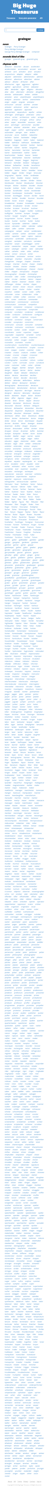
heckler (16, 618)
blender (24, 180)
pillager (8, 960)
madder (8, 785)
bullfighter (9, 213)
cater (31, 249)
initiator (17, 669)
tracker (37, 1347)
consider (8, 322)
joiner (29, 699)
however (39, 641)
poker (14, 972)
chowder (22, 274)
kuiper (39, 719)
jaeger (7, 694)
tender (15, 1319)
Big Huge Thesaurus (24, 8)
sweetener (9, 1296)
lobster (21, 767)
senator (8, 1139)
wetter (29, 1440)
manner (37, 793)
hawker (38, 610)
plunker (24, 970)
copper (36, 332)
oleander (37, 899)
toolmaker (9, 1344)
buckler (8, 211)
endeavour (38, 451)
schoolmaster (18, 1112)
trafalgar (22, 1349)
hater (7, 610)
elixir (21, 443)
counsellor (9, 342)
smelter (33, 1187)
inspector (16, 674)
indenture (8, 661)
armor (7, 120)
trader (14, 1349)
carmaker (37, 241)
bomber (8, 190)
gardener (25, 542)
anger (7, 102)
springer (8, 1225)
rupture (24, 1089)
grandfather (9, 578)
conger (7, 317)
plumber (40, 967)
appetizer (8, 109)
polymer (8, 977)
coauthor (8, 292)
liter (6, 765)
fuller (32, 535)
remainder (26, 1056)
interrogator (34, 684)
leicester (8, 752)
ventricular (27, 1402)
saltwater (23, 1094)
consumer (29, 325)
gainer (7, 540)
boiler (23, 188)
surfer (7, 1291)
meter (19, 818)
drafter (17, 426)
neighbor (8, 874)
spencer (8, 1215)
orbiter (38, 904)
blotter (16, 185)
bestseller (8, 170)
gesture (28, 552)
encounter (37, 449)
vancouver (9, 1397)
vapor (17, 1397)
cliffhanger (9, 284)
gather (18, 547)
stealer (7, 1241)
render (25, 1058)
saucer (38, 1099)
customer (15, 365)
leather (22, 745)
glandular (8, 560)
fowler (22, 527)
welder (26, 1438)
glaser (16, 560)
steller (33, 1243)
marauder (8, 798)
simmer (28, 1167)
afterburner (9, 84)
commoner (35, 302)
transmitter (19, 1359)
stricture (8, 1268)
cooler (24, 330)
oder (26, 894)
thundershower (28, 1332)
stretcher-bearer (29, 1266)
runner (15, 1089)
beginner (34, 160)
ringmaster (9, 1074)
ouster (29, 909)
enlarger (27, 456)
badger (34, 137)
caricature (28, 241)
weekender (28, 1435)
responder (39, 1063)
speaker (8, 1208)
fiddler (31, 499)
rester (7, 1066)
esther (7, 466)
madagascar (39, 783)
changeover (9, 261)
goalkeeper (31, 565)
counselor (19, 342)
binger (29, 173)
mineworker (29, 828)
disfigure (35, 406)
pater (7, 939)
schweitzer (18, 1114)
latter (14, 734)
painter (31, 924)
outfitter (17, 912)
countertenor (22, 347)
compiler (8, 307)
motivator (8, 853)
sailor (28, 1091)
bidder (7, 173)
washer (27, 1428)
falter (36, 487)
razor (20, 1038)
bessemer (34, 168)
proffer (27, 1003)
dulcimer (40, 431)
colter (7, 299)
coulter (31, 340)
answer (35, 104)
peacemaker (22, 942)
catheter (15, 251)
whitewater (18, 1448)
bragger (29, 201)
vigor (38, 1408)
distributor (9, 416)
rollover (8, 1081)
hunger (8, 648)
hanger (7, 603)
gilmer (22, 555)
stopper (36, 1258)
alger (23, 89)
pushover (8, 1020)
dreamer (33, 426)
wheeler (28, 1443)
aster (39, 122)
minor (28, 831)
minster (36, 831)
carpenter (8, 244)
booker (7, 193)
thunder (16, 1332)
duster (39, 433)
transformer (9, 1357)
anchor (25, 99)
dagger (15, 368)
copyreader (9, 335)
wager (13, 1418)
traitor (32, 1352)
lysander (8, 783)
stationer (32, 1238)
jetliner (28, 697)
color (39, 297)
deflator (37, 380)
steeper (19, 1243)
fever (13, 499)
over (6, 917)
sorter (25, 1203)
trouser (35, 1372)
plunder (8, 970)
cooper (32, 330)
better (17, 170)
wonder (8, 1458)
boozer (27, 196)
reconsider (19, 1046)
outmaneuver (28, 912)
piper (35, 960)
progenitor (36, 1003)
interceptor (31, 679)
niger (18, 879)
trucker (7, 1375)
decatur (15, 375)
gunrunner (36, 590)
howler (16, 643)
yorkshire (31, 1468)
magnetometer (19, 785)
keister (22, 707)
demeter (33, 383)
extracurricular (22, 481)
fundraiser (9, 537)
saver (15, 1101)
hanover (33, 603)
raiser (16, 1031)
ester (37, 464)
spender (16, 1215)
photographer (29, 955)
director (36, 400)
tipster (14, 1339)
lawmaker (19, 740)
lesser (27, 755)
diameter (15, 395)
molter (7, 846)
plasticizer (24, 965)
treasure (8, 1365)
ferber (14, 497)
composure (39, 307)
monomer (17, 848)
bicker (40, 170)
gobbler (41, 565)
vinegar (25, 1410)
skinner (8, 1175)
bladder (20, 178)
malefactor (9, 790)
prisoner (26, 998)
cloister (16, 287)
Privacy (25, 1481)
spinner (23, 1218)
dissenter (40, 411)
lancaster (40, 724)
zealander (27, 1471)
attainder (26, 127)
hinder (41, 623)
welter (33, 1438)
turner (29, 1377)
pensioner (35, 945)
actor (30, 72)
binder (21, 173)
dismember (29, 408)
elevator (8, 443)
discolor (36, 403)
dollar (7, 421)
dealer (16, 373)
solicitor (15, 1200)
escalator (14, 464)
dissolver (17, 413)
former (41, 524)
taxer (7, 1311)
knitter (17, 717)
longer (7, 772)
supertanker (38, 1286)
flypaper (32, 517)
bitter (13, 178)
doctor (33, 418)
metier (26, 818)
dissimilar (8, 413)
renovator (34, 1058)
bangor (15, 145)
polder (39, 972)
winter (14, 1456)
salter (15, 1094)
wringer (8, 1466)
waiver (14, 1420)
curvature (40, 363)
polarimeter (30, 972)
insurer (24, 676)
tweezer (14, 1380)
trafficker (32, 1349)
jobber (7, 699)
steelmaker (36, 1241)
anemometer (35, 99)
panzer (7, 929)
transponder (31, 1359)
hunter (23, 648)
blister (39, 180)
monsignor (27, 848)
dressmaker (17, 428)
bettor (24, 170)
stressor (8, 1266)
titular (27, 1339)
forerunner (39, 522)
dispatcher (9, 411)
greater (41, 583)
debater (24, 373)
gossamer (35, 570)
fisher (14, 509)
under (38, 1382)
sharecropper (17, 1144)
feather (30, 492)
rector (27, 1048)
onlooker (23, 901)
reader (35, 1038)
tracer (29, 1347)
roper (38, 1081)
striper (16, 1271)
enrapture (9, 459)
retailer (34, 1066)
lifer (33, 757)
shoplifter (8, 1160)
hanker (25, 603)
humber (8, 646)
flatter (35, 512)
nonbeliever (31, 881)
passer (7, 937)
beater (35, 155)
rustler (39, 1089)
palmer (39, 924)
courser (41, 347)
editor (36, 438)
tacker (34, 1301)
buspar (35, 218)
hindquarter (9, 626)
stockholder (29, 1256)
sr (41, 1228)
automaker (9, 132)
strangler (17, 1263)
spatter (36, 1205)
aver (26, 132)
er (35, 461)
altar (6, 92)
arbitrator (30, 115)
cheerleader (9, 269)
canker (23, 233)
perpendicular (18, 950)
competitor (32, 304)
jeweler (36, 697)
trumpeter (17, 1375)
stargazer (8, 1238)
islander (17, 691)
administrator (29, 77)
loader (7, 767)
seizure (15, 1134)
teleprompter (37, 1314)
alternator (20, 92)
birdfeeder (35, 175)
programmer (10, 1005)
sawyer (35, 1101)
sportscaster (10, 1223)
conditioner (39, 312)
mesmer (29, 815)
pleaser (8, 967)
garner (16, 545)
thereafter (17, 1327)
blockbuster (9, 183)
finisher (15, 507)
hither (18, 626)
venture (36, 1402)
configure (38, 314)
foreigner (29, 522)
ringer (31, 1071)
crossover (33, 355)
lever (7, 757)
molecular (16, 843)
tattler (37, 1309)
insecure (36, 671)
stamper (36, 1233)
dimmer (8, 400)
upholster (22, 1392)
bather (27, 153)
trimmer (8, 1370)
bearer (28, 155)
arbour (7, 117)
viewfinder (29, 1408)
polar (21, 972)
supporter (27, 1289)
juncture (31, 702)
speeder (20, 1213)
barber (24, 147)
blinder (31, 180)
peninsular (25, 945)
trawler (36, 1362)
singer (16, 1170)
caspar (25, 246)
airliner (26, 87)
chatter (40, 264)
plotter (32, 967)
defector (8, 380)
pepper (7, 947)
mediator (34, 808)
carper (17, 244)
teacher (21, 1311)
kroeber (24, 719)
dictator (38, 395)
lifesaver (40, 757)
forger (33, 524)
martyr (17, 800)
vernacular (19, 1405)
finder (31, 504)
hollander (17, 628)
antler (26, 107)
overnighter (38, 917)
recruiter (8, 1048)
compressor (9, 309)
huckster (24, 643)
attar (34, 127)
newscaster (26, 876)
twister (29, 1380)
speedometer (31, 1213)
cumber (40, 360)
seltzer (29, 1134)
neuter (39, 874)
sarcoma (23, 1099)
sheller (31, 1149)
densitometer (22, 388)
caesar (7, 226)
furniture (18, 537)
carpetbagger (27, 244)
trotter (32, 1370)
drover (16, 431)
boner (26, 190)
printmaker (16, 998)
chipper (15, 271)
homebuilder (10, 631)
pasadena (26, 934)
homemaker (21, 631)
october (19, 894)
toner (42, 1342)
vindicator (16, 1410)
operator (40, 901)
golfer (35, 567)
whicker (37, 1443)
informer (34, 664)
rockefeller (18, 1079)
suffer (38, 1279)
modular (27, 841)
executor (19, 474)
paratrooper (35, 929)
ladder (37, 722)
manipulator (27, 793)
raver (14, 1038)
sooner (18, 1203)
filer (27, 502)
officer (33, 896)
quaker (32, 1020)
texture (24, 1324)
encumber (9, 451)
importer (8, 656)
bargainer (33, 147)
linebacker (29, 760)
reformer (15, 1051)
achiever (8, 72)
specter (37, 1208)
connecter (9, 320)
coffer (38, 292)
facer (17, 484)
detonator (26, 393)
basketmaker (17, 153)
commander (33, 299)
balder (7, 142)
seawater (33, 1129)
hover (31, 641)
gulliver (8, 590)
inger (20, 666)
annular (18, 104)
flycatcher (23, 517)
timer (14, 1337)
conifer (15, 317)
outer (36, 909)
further (27, 537)
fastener (31, 489)
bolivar (30, 188)
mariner (26, 798)
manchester (29, 790)
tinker (35, 1337)
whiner (16, 1446)
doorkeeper (29, 421)
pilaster (40, 957)
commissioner (23, 302)
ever (17, 469)
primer (36, 995)
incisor (18, 659)
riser (31, 1074)
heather (8, 618)
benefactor (35, 165)
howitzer (8, 643)
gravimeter (23, 583)
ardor (33, 117)
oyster (7, 922)
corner (7, 337)
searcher (24, 1129)
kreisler (16, 719)
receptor (26, 1043)
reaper (22, 1041)
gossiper (8, 573)
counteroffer (10, 347)
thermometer (28, 1327)
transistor (33, 1357)
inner (39, 669)
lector (7, 747)
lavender (25, 737)
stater (24, 1238)
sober (7, 1198)
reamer (15, 1041)
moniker (36, 846)
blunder (32, 185)
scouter (36, 1117)
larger (7, 732)
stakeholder (9, 1233)
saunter (8, 1101)
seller (22, 1134)
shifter (7, 1152)
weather (22, 1433)
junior (39, 702)
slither (7, 1185)
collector (8, 297)
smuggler (35, 1190)
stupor (24, 1273)
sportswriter (22, 1223)
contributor (29, 327)
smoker (41, 1187)
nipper (38, 879)
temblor (20, 1316)
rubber (14, 1086)
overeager (14, 917)
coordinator (9, 332)
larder (28, 729)
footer (14, 519)
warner (19, 1428)
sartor (31, 1099)
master (17, 803)
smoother (17, 1190)
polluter (28, 975)
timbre (7, 1337)
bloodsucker (29, 183)
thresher (33, 1329)
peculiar (32, 942)
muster (16, 866)
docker (14, 418)
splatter (40, 1218)
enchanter (17, 449)
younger (40, 1468)
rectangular (18, 1048)
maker (31, 788)
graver (14, 583)
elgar (15, 443)
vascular (25, 1397)
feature (38, 492)
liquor (23, 762)
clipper (34, 284)
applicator (18, 109)
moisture (36, 841)
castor (7, 249)
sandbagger (18, 1096)
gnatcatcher (20, 565)
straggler (37, 1261)
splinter (17, 1220)
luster (14, 780)
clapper (38, 279)
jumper (23, 702)
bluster (40, 185)
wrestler (34, 1463)
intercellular (19, 679)
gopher (26, 570)
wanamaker (24, 1423)
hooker (7, 636)
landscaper (19, 729)
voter (34, 1413)
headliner (37, 613)
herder (31, 621)
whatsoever (18, 1443)
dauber (37, 370)
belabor (26, 163)
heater (33, 616)
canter (40, 233)
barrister (26, 150)
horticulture (17, 638)
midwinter (20, 823)
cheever (32, 269)
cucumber (24, 360)
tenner (23, 1319)
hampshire (26, 598)
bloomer (39, 183)
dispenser (19, 411)
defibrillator (27, 380)
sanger (7, 1099)
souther (8, 1205)
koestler (25, 717)
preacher (8, 990)
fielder (7, 502)
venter (35, 1400)
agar (18, 84)
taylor (13, 1311)
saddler (21, 1091)
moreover (8, 851)
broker (35, 206)
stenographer (19, 1246)
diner (15, 400)
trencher (32, 1365)
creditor (33, 352)
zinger (15, 1473)
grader (7, 575)
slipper (34, 1182)
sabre (13, 1091)
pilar (33, 957)
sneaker (25, 1192)
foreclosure (33, 519)
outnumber (9, 914)
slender (41, 1180)
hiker (26, 623)
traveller (27, 1362)
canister (15, 233)
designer (8, 393)
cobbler (17, 292)
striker (36, 1268)
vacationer (27, 1395)
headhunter (27, 613)
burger (15, 216)
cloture (7, 289)
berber (7, 168)
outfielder (8, 912)
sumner (8, 1284)
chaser (32, 264)
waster (34, 1428)
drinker (34, 428)
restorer (15, 1066)
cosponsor (33, 337)
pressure (18, 995)
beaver (7, 158)
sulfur (20, 1281)
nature (30, 869)
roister (35, 1079)
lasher (20, 732)
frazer (18, 530)
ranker (22, 1033)
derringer (28, 390)
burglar (32, 216)
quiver (25, 1025)
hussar (39, 648)
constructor (9, 325)
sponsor (33, 1220)
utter (19, 1395)
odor (42, 894)
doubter (16, 423)
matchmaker (27, 803)
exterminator (28, 479)
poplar (31, 977)
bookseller (28, 193)
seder (22, 1132)
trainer (24, 1352)
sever (38, 1142)
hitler (25, 626)
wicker (7, 1451)
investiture (29, 689)
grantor (16, 580)
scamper (31, 1104)
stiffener (23, 1253)
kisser (23, 714)
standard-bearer (11, 1235)
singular (25, 1170)
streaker (26, 1263)
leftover (8, 750)
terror (32, 1322)
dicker (30, 395)
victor (21, 1408)
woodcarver (17, 1458)
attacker (17, 127)
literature (13, 765)
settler (31, 1142)
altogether (40, 92)
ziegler (36, 1471)
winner (7, 1456)
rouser (36, 1084)
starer (38, 1235)
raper (29, 1033)
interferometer (11, 681)
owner (26, 919)
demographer (10, 385)
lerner (20, 755)
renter (7, 1061)
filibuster (34, 502)
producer (8, 1003)
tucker (33, 1375)
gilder (16, 555)
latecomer (29, 732)
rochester (8, 1079)
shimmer (15, 1152)
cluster (22, 289)
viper (15, 1413)
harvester (35, 608)
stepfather (22, 1248)
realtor (7, 1041)
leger (15, 750)
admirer (40, 77)
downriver (9, 426)
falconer (14, 487)
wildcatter (23, 1451)
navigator (39, 869)
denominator (10, 388)
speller (41, 1213)
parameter (23, 929)
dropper (8, 431)
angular (22, 102)
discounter (9, 406)
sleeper (21, 1180)
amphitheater (25, 97)
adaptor (28, 74)
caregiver (8, 241)
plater (32, 965)
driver (41, 428)
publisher (32, 1013)
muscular (25, 864)
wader (39, 1415)
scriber (39, 1122)
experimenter (21, 476)
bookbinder (36, 190)
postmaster (33, 982)
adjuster (8, 77)
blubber (24, 185)
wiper (21, 1456)
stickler (15, 1253)
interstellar (9, 686)
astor (7, 125)
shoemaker (17, 1157)
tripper (16, 1370)
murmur (16, 864)
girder (37, 555)
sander (27, 1096)
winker (41, 1453)
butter (37, 221)
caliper (7, 228)
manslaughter (17, 795)
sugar (7, 1281)
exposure (17, 479)
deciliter (33, 375)
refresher (25, 1051)
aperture (34, 107)
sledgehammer (10, 1180)
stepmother (9, 1251)
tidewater (21, 1334)
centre (38, 256)
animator (30, 102)
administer (17, 77)
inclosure (26, 659)
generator (16, 550)
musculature (36, 864)
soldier (7, 1200)
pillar (15, 960)
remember (36, 1056)
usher (12, 1395)
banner (40, 145)
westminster (20, 1440)
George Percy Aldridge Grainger (17, 52)
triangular (9, 1367)
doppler (40, 421)
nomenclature (18, 881)
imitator (23, 654)
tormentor (27, 1344)
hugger (33, 643)
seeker (7, 1134)
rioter (18, 1074)
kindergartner (16, 712)
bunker (7, 216)
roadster (19, 1076)
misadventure (24, 833)
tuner (22, 1377)
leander (39, 742)
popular (8, 980)
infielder (8, 664)
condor (7, 314)
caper (23, 236)
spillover (15, 1218)
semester (37, 1134)
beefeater (37, 158)
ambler (35, 94)
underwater (20, 1387)
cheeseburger (21, 269)
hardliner (18, 608)
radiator (8, 1028)
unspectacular (10, 1392)
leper (14, 755)
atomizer (8, 127)
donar (13, 421)
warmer (32, 1425)
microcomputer (11, 821)
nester (16, 874)
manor (7, 795)
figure (21, 502)
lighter (13, 760)
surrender (16, 1291)
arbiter (39, 112)
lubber (36, 775)
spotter (32, 1223)
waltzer (15, 1423)
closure (30, 287)
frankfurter (9, 530)
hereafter (40, 621)
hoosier (16, 636)
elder (39, 441)
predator (27, 990)
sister (14, 1172)
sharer (19, 1147)
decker (16, 378)
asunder (36, 125)
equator (17, 461)
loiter (24, 770)
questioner (22, 1023)
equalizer (8, 461)
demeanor (24, 383)
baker (32, 140)
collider (16, 297)
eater (17, 438)
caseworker (16, 246)
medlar (17, 810)
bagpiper (18, 140)
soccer (13, 1198)
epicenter (36, 459)
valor (36, 1395)
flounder (37, 514)
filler (42, 502)
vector (32, 1397)
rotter (20, 1084)
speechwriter (10, 1213)
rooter (30, 1081)
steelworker (9, 1243)
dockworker (24, 418)
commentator (10, 302)
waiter (7, 1420)
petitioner (33, 952)
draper (25, 426)
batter (34, 153)
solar (29, 1198)
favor (23, 492)
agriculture (17, 87)
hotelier (34, 638)
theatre (8, 1327)
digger (28, 398)
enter (17, 459)
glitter (15, 562)
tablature (19, 1301)
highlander (9, 623)
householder (10, 641)
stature (41, 1238)
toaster (35, 1339)
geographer (27, 550)
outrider (19, 914)
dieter (7, 398)
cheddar (32, 266)
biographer (9, 175)
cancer (26, 231)
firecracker (24, 507)
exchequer (29, 471)
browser (16, 208)
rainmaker (31, 1028)
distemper (27, 413)
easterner (8, 438)
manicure (16, 793)
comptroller (33, 309)
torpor (35, 1344)
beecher (27, 158)
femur (35, 494)
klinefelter (9, 717)
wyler (31, 1466)
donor (20, 421)
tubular (26, 1375)
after (32, 82)
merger (21, 815)
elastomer (25, 441)
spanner (27, 1205)
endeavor (28, 451)
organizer (15, 907)
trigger (26, 1367)
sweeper (32, 1294)
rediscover (36, 1048)
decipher (8, 378)
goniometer (16, 570)
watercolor (35, 1430)
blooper (8, 185)
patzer (31, 939)
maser (24, 800)
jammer (28, 694)
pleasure (16, 967)
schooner (8, 1114)
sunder (24, 1284)
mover (15, 856)
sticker (7, 1253)
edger (30, 438)
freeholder (27, 530)
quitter (17, 1025)
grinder (15, 585)
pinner (21, 960)
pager (14, 924)
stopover (27, 1258)
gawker (33, 547)
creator (16, 352)
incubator (36, 659)
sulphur (28, 1281)
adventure (18, 79)
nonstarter (32, 884)
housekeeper (22, 641)
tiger (28, 1334)
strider (16, 1268)
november (33, 886)
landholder (23, 727)
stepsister (28, 1251)
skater (32, 1172)
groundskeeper (11, 588)
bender (26, 165)
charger (8, 264)
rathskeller (38, 1036)
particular (8, 934)
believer (8, 165)
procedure (9, 1000)
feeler (22, 494)
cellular (36, 251)
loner (40, 770)
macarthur (18, 783)
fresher (8, 535)
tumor (15, 1377)
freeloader (37, 530)
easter (37, 436)
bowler (7, 201)
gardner (8, 545)
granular (25, 580)
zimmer (8, 1473)
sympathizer (27, 1299)
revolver (33, 1068)
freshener (37, 532)
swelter (18, 1296)
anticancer (18, 107)
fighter (14, 502)
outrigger (28, 914)
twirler (21, 1380)
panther (35, 927)
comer (13, 299)
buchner (34, 208)
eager (23, 436)
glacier (13, 557)
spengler (25, 1215)
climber (18, 284)
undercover (22, 1385)
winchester (9, 1453)
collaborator (27, 294)
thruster (8, 1332)
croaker (8, 355)
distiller (36, 413)
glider (42, 560)
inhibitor (8, 669)
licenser (27, 757)
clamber (23, 279)
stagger (40, 1230)
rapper (36, 1033)
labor (7, 722)
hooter (23, 636)
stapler (31, 1235)
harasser (8, 605)
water (26, 1430)
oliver (15, 901)
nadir (30, 866)
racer (32, 1025)
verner (28, 1405)
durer (33, 433)
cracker (22, 350)
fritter (26, 535)
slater (31, 1177)
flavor (42, 512)
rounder (28, 1084)
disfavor (27, 406)
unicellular (19, 1390)
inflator (26, 664)
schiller (16, 1109)
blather (36, 178)
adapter (20, 74)
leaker (31, 742)
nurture (16, 889)
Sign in (39, 1481)
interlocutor (23, 681)
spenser (34, 1215)
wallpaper (37, 1420)
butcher (23, 221)
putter (16, 1020)
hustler (7, 651)
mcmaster (39, 805)
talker (22, 1304)
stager (31, 1230)
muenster (8, 858)
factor (32, 484)
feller (29, 494)
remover (17, 1058)
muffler (17, 858)
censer (7, 254)
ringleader (40, 1071)
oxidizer (35, 919)
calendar (32, 226)
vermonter (9, 1405)
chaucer (8, 266)
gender (7, 550)
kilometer (38, 709)
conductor (16, 314)
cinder (23, 276)
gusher (18, 593)
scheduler (34, 1106)
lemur (39, 752)
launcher (8, 737)
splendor (8, 1220)
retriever (16, 1068)
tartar (35, 1306)
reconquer (9, 1046)
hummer (27, 646)
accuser (33, 69)
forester (8, 524)
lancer (7, 727)
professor (18, 1003)
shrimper (17, 1162)
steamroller (25, 1241)
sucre (31, 1279)
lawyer (28, 740)
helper (24, 621)
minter (7, 833)
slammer (8, 1177)
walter (7, 1423)
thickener (39, 1327)
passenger (36, 934)
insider (7, 674)
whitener (8, 1448)
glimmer (8, 562)
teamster (29, 1311)
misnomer (28, 836)
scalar (7, 1104)
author (21, 130)
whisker (24, 1446)
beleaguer (35, 163)
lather (7, 734)
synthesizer (9, 1301)
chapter (28, 261)
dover (23, 423)
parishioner (9, 932)
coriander (30, 335)
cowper (14, 350)
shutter (8, 1165)
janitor (35, 694)
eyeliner (34, 481)
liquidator (15, 762)
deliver (15, 383)
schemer (8, 1109)
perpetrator (30, 950)
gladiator (21, 557)
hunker (15, 648)
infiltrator (17, 664)
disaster (8, 403)
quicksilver (9, 1025)
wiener (14, 1451)
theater (41, 1324)
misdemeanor (10, 836)
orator (30, 904)
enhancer (18, 456)
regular (16, 1053)
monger (28, 846)
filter (16, 504)
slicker (13, 1182)
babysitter (33, 135)
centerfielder (10, 256)
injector (25, 669)
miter (27, 838)
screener (37, 1119)
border (34, 196)
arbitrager (9, 115)
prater (36, 988)
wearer (14, 1433)
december (24, 375)
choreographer (11, 274)
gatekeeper (9, 547)
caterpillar (39, 249)
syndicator (38, 1299)
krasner (8, 719)
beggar (26, 160)
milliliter (8, 826)
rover (7, 1086)
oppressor (22, 904)
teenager (19, 1314)
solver (23, 1200)
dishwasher (18, 408)
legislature (33, 750)
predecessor (38, 990)
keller (29, 707)
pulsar (29, 1015)
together (27, 1342)
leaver (29, 745)
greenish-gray (19, 59)
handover (28, 600)
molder (7, 843)
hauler (30, 610)
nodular (8, 881)
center (30, 254)
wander (34, 1423)
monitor (8, 848)
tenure (7, 1322)
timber (40, 1334)
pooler (23, 977)
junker (15, 704)
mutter (23, 866)
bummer (18, 213)
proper (7, 1008)
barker (7, 150)
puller (22, 1015)
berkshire (16, 168)
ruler (28, 1086)
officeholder (24, 896)
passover (15, 937)
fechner (8, 494)
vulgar (24, 1415)
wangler (8, 1425)
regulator (25, 1053)
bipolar (19, 175)
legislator (23, 750)
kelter (36, 707)
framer (38, 527)
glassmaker (26, 560)
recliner (35, 1043)
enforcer (27, 454)
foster (7, 527)
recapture (8, 1043)
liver (41, 765)
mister (20, 838)
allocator (39, 89)
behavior (8, 163)
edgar (23, 438)
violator (8, 1413)
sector (7, 1132)
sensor (30, 1139)
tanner (14, 1306)
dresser (8, 428)
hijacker (18, 623)
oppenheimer (10, 904)
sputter (34, 1225)
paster (24, 937)
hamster (35, 598)
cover (7, 350)
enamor (8, 449)
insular (7, 676)
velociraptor (19, 1400)
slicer (7, 1182)
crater (38, 350)
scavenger (16, 1106)
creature (24, 352)
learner (15, 745)
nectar (22, 871)
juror (29, 704)
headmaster (9, 616)
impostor (17, 656)
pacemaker (16, 922)
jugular (15, 702)
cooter (18, 332)
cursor (31, 363)
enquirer (36, 456)
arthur (31, 120)
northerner (17, 886)
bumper (27, 213)
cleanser (23, 282)
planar (21, 962)
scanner (40, 1104)
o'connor (8, 891)
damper (31, 368)
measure (25, 808)
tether (16, 1324)
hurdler (31, 648)
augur (14, 130)
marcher (18, 798)
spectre (8, 1210)
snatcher (16, 1192)
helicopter (9, 621)
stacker (17, 1230)
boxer (14, 201)
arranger (23, 120)
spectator (28, 1208)
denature (34, 385)
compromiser (21, 309)
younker (18, 1471)
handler (20, 600)
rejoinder (8, 1056)
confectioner (27, 314)
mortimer (26, 851)
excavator (8, 471)
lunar (36, 777)
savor (28, 1101)
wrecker (26, 1463)
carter (37, 244)
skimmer (40, 1172)
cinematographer (34, 276)
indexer (17, 661)
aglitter (7, 87)
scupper (26, 1127)
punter (7, 1018)
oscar (33, 907)
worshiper (39, 1461)
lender (7, 755)
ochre (7, 894)
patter (24, 939)
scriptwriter (18, 1124)
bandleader (35, 142)
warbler (16, 1425)
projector (20, 1005)
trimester (35, 1367)
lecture (14, 747)
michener (34, 818)
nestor (24, 874)
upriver (38, 1392)
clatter (7, 282)
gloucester (9, 565)
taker (16, 1304)
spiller (7, 1218)
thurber (39, 1332)
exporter (8, 479)
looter (29, 772)
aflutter (15, 82)
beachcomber (10, 155)
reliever (17, 1056)
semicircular (9, 1137)
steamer (15, 1241)
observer (26, 891)
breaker (20, 203)
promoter (30, 1005)
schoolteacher (31, 1112)
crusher (32, 357)
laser (14, 732)
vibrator (8, 1408)
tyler (36, 1380)
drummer (24, 431)
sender (15, 1139)
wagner (32, 1418)
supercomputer (11, 1286)
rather (29, 1036)
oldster (28, 899)
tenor (30, 1319)
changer (19, 261)
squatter (25, 1228)
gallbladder (23, 540)
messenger (38, 815)
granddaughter (28, 575)
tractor (7, 1349)
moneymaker (17, 846)
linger (7, 762)
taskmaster (9, 1309)
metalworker (10, 818)
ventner (17, 1402)
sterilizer (37, 1251)
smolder (8, 1190)
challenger (9, 259)
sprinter (26, 1225)
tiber (6, 1334)
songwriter (9, 1203)
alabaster (35, 87)
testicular (8, 1324)
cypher (7, 368)
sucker (24, 1279)
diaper (23, 395)
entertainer (25, 459)
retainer (8, 1068)
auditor (41, 127)
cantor (7, 236)
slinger (27, 1182)
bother (7, 198)
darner (23, 370)
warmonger (9, 1428)
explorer (32, 476)
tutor (7, 1380)
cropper (24, 355)
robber (36, 1076)
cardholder (19, 239)
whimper (8, 1446)
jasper (7, 697)
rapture (15, 1036)
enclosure (27, 449)
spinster (32, 1218)
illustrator (14, 654)
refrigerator (36, 1051)
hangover (16, 603)
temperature (39, 1316)
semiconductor (22, 1137)
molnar (34, 843)
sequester (9, 1142)
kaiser (35, 704)
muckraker (33, 856)
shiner (23, 1152)
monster (37, 848)
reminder (8, 1058)
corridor (23, 337)
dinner (21, 400)
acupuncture (10, 74)
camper (19, 231)
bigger (14, 173)
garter (23, 545)
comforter (22, 299)
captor (30, 236)
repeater (23, 1061)
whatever (8, 1443)
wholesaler (29, 1448)
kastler (7, 707)
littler (36, 765)
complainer (18, 307)
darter (30, 370)
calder (24, 226)
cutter (30, 365)
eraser (40, 461)
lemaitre (31, 752)
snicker (34, 1192)
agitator (35, 84)
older (22, 899)
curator (8, 363)
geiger (40, 547)
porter (40, 980)
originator (25, 907)
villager (7, 1410)
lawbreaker (9, 740)
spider (41, 1215)
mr (21, 856)
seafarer (34, 1127)
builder (30, 211)
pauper (39, 939)
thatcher (32, 1324)
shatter (7, 1149)
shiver (36, 1155)
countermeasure (37, 345)
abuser (26, 66)
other (16, 909)
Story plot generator (27, 18)
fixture (12, 512)
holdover (8, 628)
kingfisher (28, 712)
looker (14, 772)
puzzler (24, 1020)
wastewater (9, 1430)
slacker (34, 1175)
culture (32, 360)
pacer (25, 922)
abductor (8, 66)
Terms (19, 1481)
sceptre (25, 1106)
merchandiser (10, 815)
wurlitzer (23, 1466)
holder (38, 626)
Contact (32, 1481)
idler (6, 654)
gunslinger (9, 593)
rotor (14, 1084)
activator (22, 72)
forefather (9, 522)
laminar (20, 724)
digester (21, 398)
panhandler (25, 927)
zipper (22, 1473)
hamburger (34, 595)
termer (15, 1322)
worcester (21, 1461)
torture (7, 1347)
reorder (15, 1061)
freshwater (17, 535)
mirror (14, 833)
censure (23, 254)
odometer (34, 894)
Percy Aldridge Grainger (14, 49)
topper (17, 1344)
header (17, 613)
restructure (24, 1066)
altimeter (30, 92)
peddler (40, 942)
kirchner (15, 714)
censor (14, 254)
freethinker (9, 532)
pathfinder (15, 939)
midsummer (9, 823)
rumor (34, 1086)
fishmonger (23, 509)
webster (19, 1435)
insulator (15, 676)
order (7, 907)
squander (16, 1228)
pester (18, 952)
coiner (17, 294)
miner (7, 828)
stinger (31, 1253)
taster (18, 1309)
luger (14, 777)
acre (15, 72)
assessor (31, 122)
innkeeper (9, 671)
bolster (38, 188)
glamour (38, 557)
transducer (31, 1354)
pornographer (30, 980)
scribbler (31, 1122)
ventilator (8, 1402)
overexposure (26, 917)
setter (24, 1142)
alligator (30, 89)
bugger (23, 211)
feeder (15, 494)
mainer (7, 788)
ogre (40, 896)
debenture (33, 373)
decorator (33, 378)
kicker (14, 709)
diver (24, 416)
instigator (25, 674)
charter (24, 264)
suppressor (37, 1289)
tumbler (8, 1377)
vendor (28, 1400)
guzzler (33, 593)
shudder (26, 1162)
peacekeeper (10, 942)
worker (29, 1461)
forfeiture (25, 524)
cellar (29, 251)
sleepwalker (31, 1180)
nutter (34, 889)
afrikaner (24, 82)
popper (39, 977)
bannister (8, 147)
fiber (19, 499)
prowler (8, 1013)
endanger (18, 451)
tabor (27, 1301)
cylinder (38, 365)
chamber (18, 259)
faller (29, 487)
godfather (9, 567)
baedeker (8, 140)
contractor (19, 327)
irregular (8, 691)
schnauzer (36, 1109)
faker (7, 487)
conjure (33, 317)
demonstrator (23, 385)
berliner (25, 168)
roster (7, 1084)
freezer (19, 532)
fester (37, 497)
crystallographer (11, 360)
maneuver (40, 790)
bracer (21, 201)
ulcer (17, 1382)
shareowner (9, 1147)
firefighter (34, 507)
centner (30, 256)
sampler (8, 1096)
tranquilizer (9, 1354)
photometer (9, 957)
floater (29, 514)
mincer (33, 826)
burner (20, 218)
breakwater (29, 203)
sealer (7, 1129)
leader (13, 742)
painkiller (22, 924)
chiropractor (24, 271)
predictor (8, 993)
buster (7, 221)
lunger (7, 780)
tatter (31, 1309)
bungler (35, 213)
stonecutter (9, 1258)
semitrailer (34, 1137)
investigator (18, 689)
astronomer (26, 125)
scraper (20, 1119)
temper (28, 1316)
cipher (7, 279)
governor (25, 573)
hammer (8, 598)
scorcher (8, 1117)
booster (8, 196)
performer (27, 947)
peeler (16, 945)
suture (7, 1294)
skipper (16, 1175)
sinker (40, 1170)
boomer (38, 193)
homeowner (33, 631)
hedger (31, 618)
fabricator (9, 484)
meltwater (35, 810)
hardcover (9, 608)
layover (36, 740)
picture (26, 957)
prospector (38, 1008)
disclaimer (17, 403)
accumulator (23, 69)
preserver (8, 995)
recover (37, 1046)
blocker (19, 183)
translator (9, 1359)
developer (36, 393)
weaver (30, 1433)
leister (15, 752)
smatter (25, 1187)
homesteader (17, 633)
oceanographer (38, 891)
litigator (23, 765)
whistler (41, 1446)
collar (36, 294)
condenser (29, 312)
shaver (15, 1149)
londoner (32, 770)
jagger (14, 694)
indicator (26, 661)
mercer (36, 813)
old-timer (14, 899)
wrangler (8, 1463)
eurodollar (9, 469)
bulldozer (39, 211)
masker (32, 800)
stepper (19, 1251)
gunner (16, 590)
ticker (13, 1334)
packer (7, 924)
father (7, 492)
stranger (8, 1263)
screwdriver (21, 1122)
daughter (8, 373)
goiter (28, 567)
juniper (7, 704)
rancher (41, 1031)
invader (38, 686)
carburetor (9, 239)
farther (23, 489)
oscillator (8, 909)
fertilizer (22, 497)
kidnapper (23, 709)
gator (25, 547)
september (39, 1139)
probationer (37, 998)
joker (36, 699)
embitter (8, 446)
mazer (30, 805)
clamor (30, 279)
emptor (35, 446)
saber (7, 1091)
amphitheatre (38, 97)
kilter (7, 712)
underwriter (32, 1387)
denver (41, 388)
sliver (14, 1185)
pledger (25, 967)
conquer (28, 320)
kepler (7, 709)
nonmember (9, 884)
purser (25, 1018)
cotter (16, 340)
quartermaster (10, 1023)
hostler (26, 638)
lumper (28, 777)
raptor (7, 1036)
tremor (24, 1365)
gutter (25, 593)
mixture (41, 838)
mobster (8, 841)
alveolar (8, 94)
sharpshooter (37, 1147)
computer (8, 312)
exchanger (18, 471)
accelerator (35, 66)
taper (22, 1306)
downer (40, 423)
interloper (34, 681)
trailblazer (9, 1352)
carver (7, 246)
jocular (14, 699)
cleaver (31, 282)
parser (41, 932)
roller (42, 1079)
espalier (30, 464)
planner (37, 962)
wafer (7, 1418)
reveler (25, 1068)
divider (41, 416)
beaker (20, 155)
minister (21, 831)
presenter (40, 993)
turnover (37, 1377)
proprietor (16, 1008)
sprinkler (17, 1225)
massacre (40, 800)
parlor (26, 932)
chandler (37, 259)
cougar (24, 340)
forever (16, 524)
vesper (35, 1405)
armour (15, 120)
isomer (25, 691)
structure (8, 1273)
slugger (29, 1185)
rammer (33, 1031)
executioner (9, 474)
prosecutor (27, 1008)
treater (16, 1365)
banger (7, 145)
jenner (14, 697)
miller (34, 823)
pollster (19, 975)
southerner (17, 1205)
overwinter (18, 919)
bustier (15, 221)
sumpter (16, 1284)
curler (15, 363)
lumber (21, 777)
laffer (7, 724)
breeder (8, 206)
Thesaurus (10, 18)
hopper (39, 636)
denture (33, 388)
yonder (22, 1468)
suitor (13, 1281)
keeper (15, 707)
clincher (26, 284)
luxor (34, 780)
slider (20, 1182)
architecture (24, 117)
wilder (31, 1451)
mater (36, 803)
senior (23, 1139)
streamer (35, 1263)
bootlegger (17, 196)
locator (29, 767)
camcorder (30, 228)
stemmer (8, 1246)
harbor (26, 605)
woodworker (10, 1461)
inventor (8, 689)
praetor (19, 988)
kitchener (40, 714)
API (41, 18)
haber (40, 593)
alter (12, 92)
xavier (37, 1466)
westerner (9, 1440)
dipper (28, 400)
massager (8, 803)
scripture (8, 1124)
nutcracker (25, 889)
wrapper (17, 1463)
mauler (15, 805)
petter (41, 952)
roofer (15, 1081)
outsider (37, 914)
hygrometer (28, 651)
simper (36, 1167)
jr (40, 699)
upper (30, 1392)
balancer (40, 140)
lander (14, 727)
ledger (30, 747)
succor (17, 1279)
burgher (23, 216)
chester (40, 269)
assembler (22, 122)
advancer (8, 79)
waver (7, 1433)
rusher (31, 1089)
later (36, 732)
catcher (24, 249)
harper (27, 608)
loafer (14, 767)
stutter (32, 1273)
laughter (36, 734)
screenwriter (10, 1122)
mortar (17, 851)
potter (15, 985)
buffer (15, 211)
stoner (18, 1258)
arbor (38, 115)
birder (26, 175)
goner (7, 570)
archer (15, 117)
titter (21, 1339)
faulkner (15, 492)
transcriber (20, 1354)
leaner (7, 745)
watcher (19, 1430)
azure (17, 135)
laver (33, 737)
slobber (21, 1185)
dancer (38, 368)
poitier (7, 972)
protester (26, 1010)
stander (23, 1235)
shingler (31, 1152)
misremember (10, 838)
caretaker (18, 241)
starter (17, 1238)
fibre (25, 499)
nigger (24, 879)
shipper (29, 1155)
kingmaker (38, 712)
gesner (20, 552)
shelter (38, 1149)
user (6, 1395)
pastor (31, 937)
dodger (41, 418)
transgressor (22, 1357)
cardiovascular (31, 239)
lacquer (29, 722)
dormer (8, 423)
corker (38, 335)
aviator (32, 132)
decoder (24, 378)
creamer (8, 352)
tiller (34, 1334)
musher (8, 866)
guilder (39, 588)
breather (40, 203)
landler (32, 727)
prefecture (18, 993)
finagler (23, 504)
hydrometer (17, 651)
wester (41, 1438)
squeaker (35, 1228)
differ (13, 398)
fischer (7, 509)
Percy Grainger (20, 47)
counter (28, 342)
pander (16, 927)
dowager (31, 423)
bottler (15, 198)
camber (21, 228)
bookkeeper (17, 193)
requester (8, 1063)
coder (31, 292)
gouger (17, 573)
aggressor (26, 84)
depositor (18, 390)
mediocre (8, 810)
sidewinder (25, 1165)
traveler (19, 1362)
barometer (16, 150)
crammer (30, 350)
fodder (39, 517)
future (34, 537)
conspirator (18, 322)
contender (9, 327)
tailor (41, 1301)
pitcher (7, 962)
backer (16, 137)
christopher (32, 274)
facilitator (24, 484)
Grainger (8, 47)
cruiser (15, 357)
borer (41, 196)
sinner (7, 1172)
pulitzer (15, 1015)
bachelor (8, 137)
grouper (22, 588)
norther (8, 886)
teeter (27, 1314)
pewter (7, 955)
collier (23, 297)
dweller (16, 436)
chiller (7, 271)
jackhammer (34, 691)
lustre (21, 780)
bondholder (17, 190)
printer (7, 998)
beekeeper (9, 160)
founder (15, 527)
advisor (7, 82)
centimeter (21, 256)
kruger (32, 719)
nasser (16, 869)
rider (6, 1071)
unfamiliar (9, 1390)
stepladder (32, 1248)
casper (33, 246)
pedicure (8, 945)
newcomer (15, 876)
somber (30, 1200)
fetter (7, 499)
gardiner (34, 542)
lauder (20, 734)
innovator (19, 671)
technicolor (9, 1314)
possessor (15, 982)
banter (17, 147)
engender (36, 454)
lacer (13, 722)
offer (16, 896)
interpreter (22, 684)
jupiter (22, 704)
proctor (28, 1000)
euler (38, 466)
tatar (24, 1309)
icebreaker (39, 651)
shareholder (30, 1144)
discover (18, 406)
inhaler (27, 666)
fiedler (38, 499)
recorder (28, 1046)
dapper (15, 370)
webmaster (9, 1435)
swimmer (26, 1296)
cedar (23, 251)
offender (8, 896)
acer (39, 69)
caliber (40, 226)
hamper (16, 598)
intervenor (20, 686)
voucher (8, 1415)
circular (15, 279)
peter (25, 952)
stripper (24, 1271)
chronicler (9, 276)
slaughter (40, 1177)
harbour (35, 605)
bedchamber (17, 158)
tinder (29, 1337)
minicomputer (10, 831)
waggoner (22, 1418)
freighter (27, 532)
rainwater (8, 1031)
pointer (41, 970)
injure (32, 669)
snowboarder (26, 1195)
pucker (40, 1013)
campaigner (9, 231)
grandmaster (21, 578)
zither (29, 1473)
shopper (18, 1160)
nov (25, 886)
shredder (8, 1162)
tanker (7, 1306)
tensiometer (39, 1319)
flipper (22, 514)
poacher (33, 970)
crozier (7, 357)
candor (7, 233)
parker (18, 932)
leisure (23, 752)
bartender (36, 150)
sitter (26, 1172)
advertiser (28, 79)
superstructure (25, 1286)
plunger (16, 970)
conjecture (24, 317)
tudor (40, 1375)
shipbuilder (9, 1155)
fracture (30, 527)
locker (36, 767)
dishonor (8, 408)
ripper (24, 1074)
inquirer (28, 671)
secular (14, 1132)
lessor (34, 755)
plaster (15, 965)
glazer (35, 560)
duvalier (8, 436)
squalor (8, 1228)
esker (22, 464)
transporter (9, 1362)
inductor (35, 661)
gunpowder (25, 590)
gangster (16, 542)
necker (15, 871)
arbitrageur (19, 115)
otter (23, 909)
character (36, 261)
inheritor (35, 666)
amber (27, 94)
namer (37, 866)
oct (12, 894)
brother (8, 208)
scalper (14, 1104)
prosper (8, 1010)
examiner (24, 469)
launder (17, 737)
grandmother (34, 578)
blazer (7, 180)
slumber (38, 1185)
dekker (7, 383)
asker (7, 122)
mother (35, 851)
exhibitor (38, 474)
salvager (32, 1094)
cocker (24, 292)
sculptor (8, 1127)
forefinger (19, 522)
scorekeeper (19, 1117)
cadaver (35, 223)
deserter (37, 390)
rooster (23, 1081)
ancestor (17, 99)
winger (34, 1453)
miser (20, 836)
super (31, 1284)
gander (41, 540)
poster (24, 982)
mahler (29, 785)
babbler (24, 135)
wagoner (40, 1418)
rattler (7, 1038)
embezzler (37, 443)
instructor (35, 674)
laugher (28, 734)
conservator (38, 320)
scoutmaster (10, 1119)
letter (41, 755)
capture (38, 236)
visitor (21, 1413)
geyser (36, 552)
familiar (8, 489)
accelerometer (10, 69)
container (38, 325)
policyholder (9, 975)
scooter (35, 1114)
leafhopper (22, 742)
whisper (33, 1446)
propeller (40, 1005)
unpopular (29, 1390)
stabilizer (8, 1230)
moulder (25, 853)
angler (14, 102)
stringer (8, 1271)
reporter (32, 1061)
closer (23, 287)
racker (38, 1025)
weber (38, 1433)
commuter (22, 304)
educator (8, 441)
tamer (29, 1304)
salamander (37, 1091)
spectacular (17, 1208)
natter (23, 869)
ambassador (18, 94)
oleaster (8, 901)
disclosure (27, 403)
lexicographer (16, 757)
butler (30, 221)
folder (7, 519)
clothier (38, 287)
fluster (7, 517)
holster (33, 628)
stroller (32, 1271)
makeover (23, 788)
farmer (15, 489)
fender (7, 497)
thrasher (24, 1329)
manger (8, 793)
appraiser (28, 109)
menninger (17, 813)
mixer (33, 838)
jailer (21, 694)
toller (35, 1342)
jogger (22, 699)
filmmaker (9, 504)
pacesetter (33, 922)
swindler (35, 1296)
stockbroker (9, 1256)
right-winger (16, 1071)
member (8, 813)
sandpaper (36, 1096)
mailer (36, 785)
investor (39, 689)
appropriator (10, 112)
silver (14, 1167)
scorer (28, 1117)
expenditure (9, 476)
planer (29, 962)
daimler (23, 368)
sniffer (41, 1192)
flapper (20, 512)
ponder (16, 977)
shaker (7, 1144)
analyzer (8, 99)
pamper (8, 927)
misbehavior (37, 833)
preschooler (29, 993)
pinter (28, 960)
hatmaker (15, 610)
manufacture (30, 795)
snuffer (36, 1195)
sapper (15, 1099)
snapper (8, 1192)
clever (38, 282)
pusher (33, 1018)
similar (20, 1167)
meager (8, 808)
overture (8, 919)
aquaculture (22, 112)
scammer (22, 1104)
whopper (39, 1448)
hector (23, 618)
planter (7, 965)
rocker (27, 1079)
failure (39, 484)
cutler (23, 365)
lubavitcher (27, 775)
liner (37, 760)
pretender (28, 995)
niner (31, 879)
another (27, 104)
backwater (25, 137)
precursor (18, 990)
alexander (15, 89)
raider (22, 1028)
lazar (7, 742)
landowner (9, 729)
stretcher (17, 1266)
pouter (32, 985)
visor (28, 1413)
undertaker (9, 1387)
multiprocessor (32, 861)
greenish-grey (32, 59)
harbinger (18, 605)
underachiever (10, 1385)
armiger (41, 117)
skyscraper (25, 1175)
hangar (37, 600)
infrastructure (10, 666)
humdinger (17, 646)
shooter (27, 1157)
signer (7, 1167)
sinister (33, 1170)
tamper (36, 1304)
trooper (24, 1370)
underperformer (35, 1385)
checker (24, 266)
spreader (40, 1223)
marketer (8, 800)
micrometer (23, 821)
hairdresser (16, 595)
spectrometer (18, 1210)
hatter (23, 610)
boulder (23, 198)
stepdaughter (10, 1248)
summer (36, 1281)
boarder (8, 188)
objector (17, 891)
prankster (28, 988)
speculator (29, 1210)
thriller (41, 1329)
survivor (25, 1291)
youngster (9, 1471)
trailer (17, 1352)
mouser (8, 856)
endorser (8, 454)
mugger (25, 858)
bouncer (31, 198)
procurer (36, 1000)
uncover (31, 1382)
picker (18, 957)
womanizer (37, 1456)
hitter (31, 626)
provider (36, 1010)
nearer (7, 871)
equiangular (27, 461)
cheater (16, 266)
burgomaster (10, 218)
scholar (7, 1112)
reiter (33, 1053)
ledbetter (22, 747)
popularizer (17, 980)
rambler (24, 1031)
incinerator (9, 659)
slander (17, 1177)
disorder (39, 408)
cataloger (15, 249)
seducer (29, 1132)
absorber (17, 66)
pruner (16, 1013)
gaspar (30, 545)
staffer (24, 1230)
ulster (23, 1382)
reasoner (31, 1041)
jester (21, 697)
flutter (14, 517)
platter (39, 965)
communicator (10, 304)
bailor (26, 140)
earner (30, 436)
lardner (36, 729)
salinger (8, 1094)
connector (19, 320)
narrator (8, 869)
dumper (8, 433)
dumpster (17, 433)
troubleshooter (24, 1372)
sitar (20, 1172)
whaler (36, 1440)
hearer (26, 616)
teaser (37, 1311)
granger (8, 59)
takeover (8, 1304)
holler (26, 628)
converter (8, 330)
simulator (8, 1170)
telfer (7, 1316)
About (10, 1481)
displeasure (29, 411)
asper (13, 122)
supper (18, 1289)
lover (19, 775)
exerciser (28, 474)
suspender (34, 1291)
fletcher (8, 514)
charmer (16, 264)
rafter (15, 1028)
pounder (23, 985)
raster (22, 1036)
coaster (37, 289)
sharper (27, 1147)
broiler (27, 206)
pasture (39, 937)
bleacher (15, 180)
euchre (31, 466)
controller (40, 327)
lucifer (7, 777)
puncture (37, 1015)
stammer (27, 1233)
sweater (24, 1294)
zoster (7, 1476)
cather (7, 251)
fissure (32, 509)
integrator (9, 679)
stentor (30, 1246)
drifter (26, 428)
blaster (28, 178)
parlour (34, 932)
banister (24, 145)
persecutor (9, 952)
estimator (16, 466)
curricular (23, 363)
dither (17, 416)
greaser (33, 583)
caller (14, 228)
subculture (22, 1276)
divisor (7, 418)
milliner (26, 826)
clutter (29, 289)
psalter (23, 1013)
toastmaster (9, 1342)
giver (7, 557)
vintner (33, 1410)
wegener (38, 1435)
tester (39, 1322)
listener (31, 762)
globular (35, 562)
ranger (15, 1033)
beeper (18, 160)
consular (19, 325)
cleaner (15, 282)
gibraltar (8, 555)
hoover (31, 636)
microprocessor (36, 821)
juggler (7, 702)
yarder (7, 1468)
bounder (40, 198)
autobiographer (32, 130)
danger (7, 370)
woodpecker (29, 1458)
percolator (17, 947)
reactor (27, 1038)
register (8, 1053)
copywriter (20, 335)
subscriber (33, 1276)
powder (40, 985)
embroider (18, 446)
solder (36, 1198)
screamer (28, 1119)
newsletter (37, 876)
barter (7, 153)
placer (14, 962)
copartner (27, 332)
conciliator (18, 312)
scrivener (28, 1124)
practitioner (9, 988)
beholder (17, 163)
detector (17, 393)
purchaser (16, 1018)
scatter (7, 1106)
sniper (7, 1195)
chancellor (28, 259)
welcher (19, 1438)
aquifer (31, 112)
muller (33, 858)
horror (7, 638)
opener (32, 901)
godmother (19, 567)
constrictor (29, 322)
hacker (7, 595)
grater (7, 583)
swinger (8, 1299)
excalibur (33, 469)
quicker (32, 1023)
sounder (33, 1203)
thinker (7, 1329)
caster (40, 246)
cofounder (9, 294)
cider (16, 276)
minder (41, 826)
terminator (24, 1322)
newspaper (9, 879)
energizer (18, 454)
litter (30, 765)
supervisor (9, 1289)
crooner (16, 355)
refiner (7, 1051)
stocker (19, 1256)
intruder (29, 686)
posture (8, 985)
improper (38, 656)
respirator (29, 1063)
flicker (15, 514)
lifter (6, 760)
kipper (7, 714)
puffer (7, 1015)
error (7, 464)
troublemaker (10, 1372)
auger (7, 130)
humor (35, 646)
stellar (26, 1243)
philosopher (17, 955)
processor (19, 1000)
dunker (25, 433)
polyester (37, 975)
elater (33, 441)
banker (32, 145)
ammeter (8, 97)
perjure (8, 950)
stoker (38, 1256)
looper (22, 772)
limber (20, 760)
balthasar (15, 142)
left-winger (39, 747)
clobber (8, 287)
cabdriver (26, 223)
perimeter (37, 947)
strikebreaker (26, 1268)
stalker (19, 1233)
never (7, 876)
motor (17, 853)
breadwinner (10, 203)
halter (25, 595)
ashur (38, 120)
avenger (19, 132)
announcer (9, 104)
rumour (8, 1089)
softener (22, 1198)
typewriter (9, 1382)
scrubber (38, 1124)
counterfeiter (24, 345)
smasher (16, 1187)
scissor (27, 1114)
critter (40, 352)
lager (13, 724)
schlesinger (25, 1109)
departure (9, 390)
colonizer (31, 297)
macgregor (28, 783)
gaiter (14, 540)
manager (18, 790)
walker (21, 1420)
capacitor (15, 236)
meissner (25, 810)
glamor (30, 557)
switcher (16, 1299)
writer (15, 1466)
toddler (19, 1342)
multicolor (9, 861)
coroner (15, 337)
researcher (19, 1063)
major (14, 788)
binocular (37, 173)
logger (17, 770)
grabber (34, 573)
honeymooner (30, 633)
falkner (22, 487)
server (17, 1142)
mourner (33, 853)
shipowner (20, 1155)
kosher (34, 717)
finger (7, 507)
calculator (16, 226)
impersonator (34, 654)
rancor (7, 1033)
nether (31, 874)
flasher (28, 512)
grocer (23, 585)
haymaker (9, 613)
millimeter (17, 826)
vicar (15, 1408)
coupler (33, 347)
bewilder (32, 170)
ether (24, 466)
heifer (38, 618)
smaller (7, 1187)
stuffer (17, 1273)
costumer (8, 340)
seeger (37, 1132)
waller (28, 1420)
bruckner (25, 208)
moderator (18, 841)
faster (39, 489)
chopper (35, 271)
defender (17, 380)
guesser (31, 588)
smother (26, 1190)
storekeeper (9, 1261)
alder (7, 89)
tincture (21, 1337)
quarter (40, 1020)
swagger (15, 1294)
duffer (32, 431)
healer (18, 616)
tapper (28, 1306)
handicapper (10, 600)
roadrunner (9, 1076)
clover (14, 289)
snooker (15, 1195)
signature (35, 1165)
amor (16, 97)
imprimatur (27, 656)
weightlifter (9, 1438)
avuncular (8, 135)
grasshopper (36, 580)
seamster (15, 1129)
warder (24, 1425)
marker (34, 798)
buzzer (7, 223)
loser (36, 772)
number (8, 889)
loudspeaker (10, 775)
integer (32, 676)
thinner (15, 1329)
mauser (23, 805)
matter (7, 805)
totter (15, 1347)
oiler (6, 899)
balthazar (25, 142)
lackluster (21, 722)
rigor (25, 1071)
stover (29, 1261)
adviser (37, 79)
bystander (16, 223)
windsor (26, 1453)
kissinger (31, 714)
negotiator (31, 871)
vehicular (8, 1400)
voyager (16, 1415)
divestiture (32, 416)
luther (27, 780)
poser (7, 982)
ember (28, 443)
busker (28, 218)
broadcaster (18, 206)
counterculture (10, 345)
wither (28, 1456)
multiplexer (19, 861)
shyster (16, 1165)
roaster (28, 1076)
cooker (17, 330)
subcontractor (10, 1276)
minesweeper (16, 828)
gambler (33, 540)
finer (37, 504)
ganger (7, 542)
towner (22, 1347)
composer (36, 52)
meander (16, 808)
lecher (36, 745)
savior (21, 1101)
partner (17, 934)
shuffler (35, 1162)
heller (17, 621)
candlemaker (36, 231)
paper (14, 929)
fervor (30, 497)
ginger (30, 555)
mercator (27, 813)
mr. (25, 856)
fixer (6, 512)
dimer (36, 398)
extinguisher (10, 481)
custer (7, 365)
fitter (39, 509)
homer (7, 633)
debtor (7, 375)
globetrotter (25, 562)
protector (17, 1010)
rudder (21, 1086)
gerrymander (10, 552)
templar (8, 1319)
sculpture (17, 1127)
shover (35, 1160)
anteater (8, 107)
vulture (32, 1415)
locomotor (9, 770)
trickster (18, 1367)
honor (40, 633)
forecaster (23, 519)
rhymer (41, 1068)
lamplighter (29, 724)
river (37, 1074)
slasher (24, 1177)
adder (35, 74)
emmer (27, 446)
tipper (7, 1339)
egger (16, 441)
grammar (16, 575)
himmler (33, 623)
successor (8, 1279)
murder (8, 864)
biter (6, 178)
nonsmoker (21, 884)
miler (28, 823)
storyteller (21, 1261)
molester (25, 843)
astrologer (15, 125)
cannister (31, 233)
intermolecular (10, 684)
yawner (15, 1468)
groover (31, 585)
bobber (16, 188)
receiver (18, 1043)
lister (38, 762)
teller (13, 1316)
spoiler (24, 1220)
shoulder (26, 1160)
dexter (7, 395)
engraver (8, 456)
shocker (8, 1157)
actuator (37, 72)
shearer (23, 1149)
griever (7, 585)
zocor (36, 1473)
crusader (23, 357)
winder (18, 1453)
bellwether (17, 165)
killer (31, 709)
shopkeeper (37, 1157)
